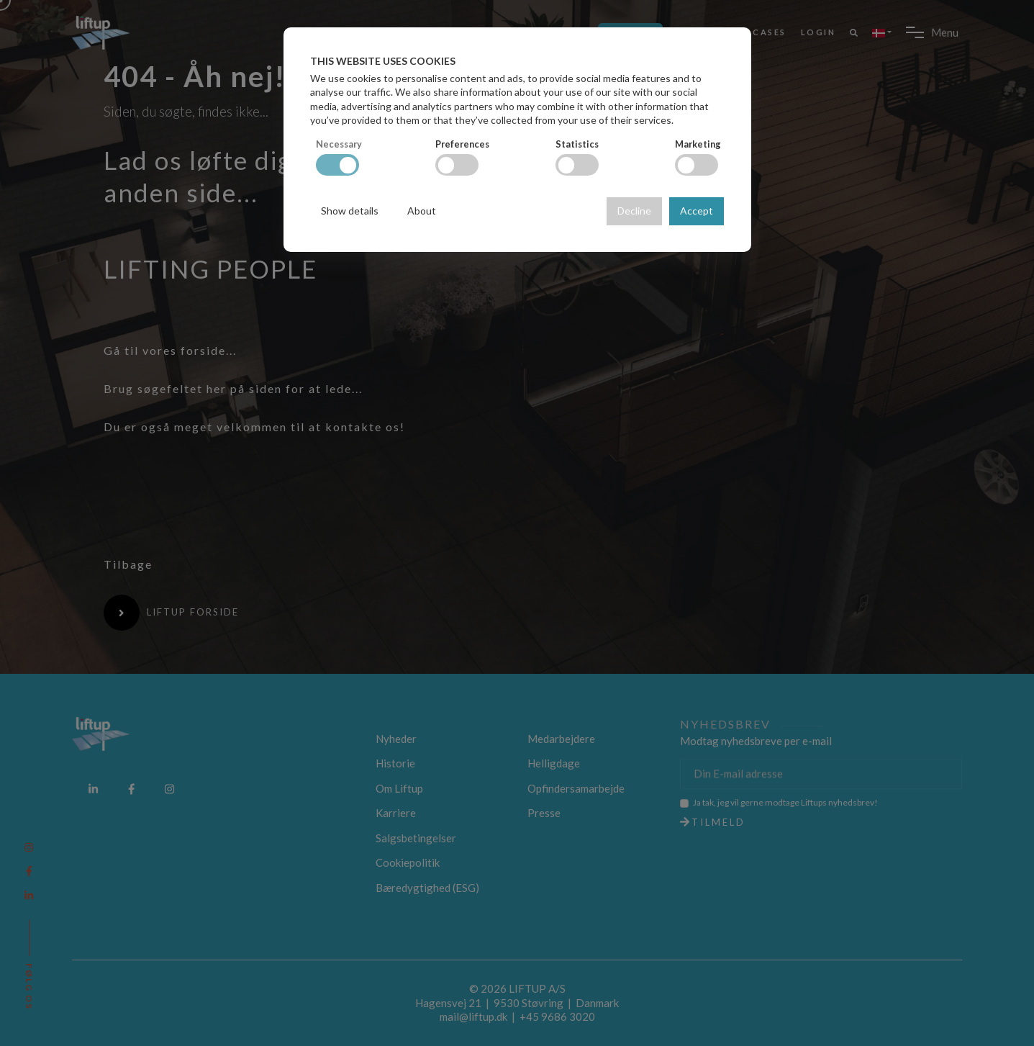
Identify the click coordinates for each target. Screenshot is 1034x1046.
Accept (696, 210)
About (421, 210)
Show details (349, 210)
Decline (634, 210)
